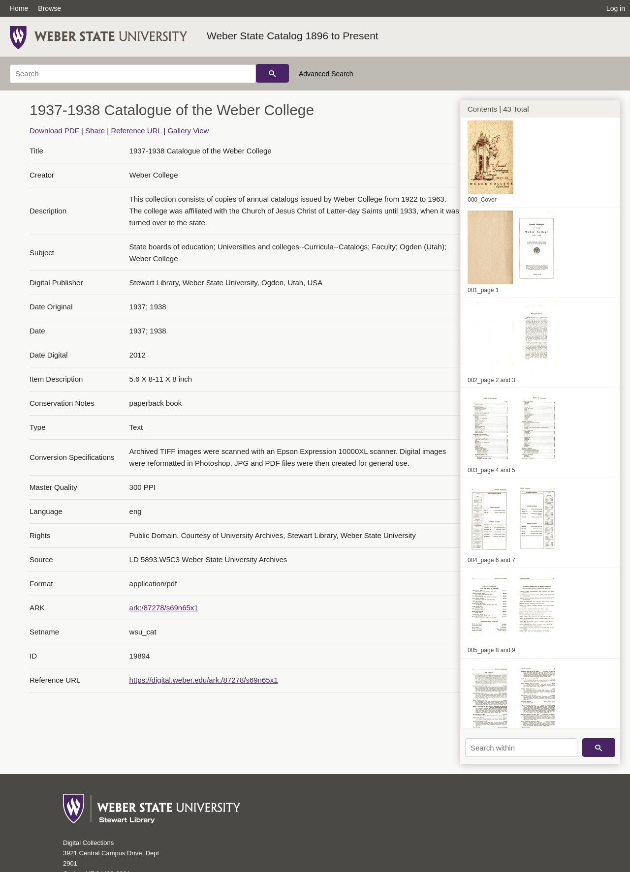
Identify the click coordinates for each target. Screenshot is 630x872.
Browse (49, 8)
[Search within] (521, 747)
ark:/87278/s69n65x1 (163, 607)
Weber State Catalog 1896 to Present (292, 35)
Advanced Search (326, 74)
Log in (615, 8)
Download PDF (54, 130)
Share (95, 130)
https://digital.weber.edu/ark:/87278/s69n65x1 (203, 680)
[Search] (133, 73)
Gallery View (188, 130)
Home (19, 8)
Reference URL (136, 130)
